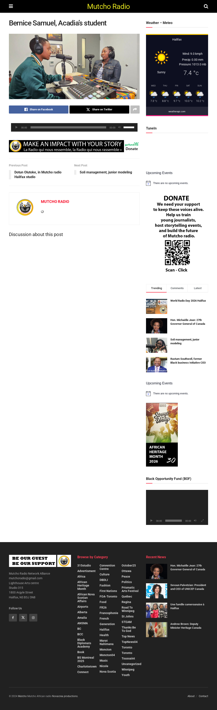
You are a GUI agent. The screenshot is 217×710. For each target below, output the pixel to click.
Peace (126, 576)
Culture (105, 574)
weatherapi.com (176, 111)
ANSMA (82, 623)
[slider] (68, 127)
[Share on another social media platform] (135, 109)
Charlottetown (87, 666)
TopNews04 (130, 642)
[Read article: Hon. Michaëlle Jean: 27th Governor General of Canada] (156, 571)
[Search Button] (206, 6)
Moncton (105, 649)
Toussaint (128, 658)
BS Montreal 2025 (85, 659)
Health (104, 635)
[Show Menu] (11, 6)
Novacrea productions (65, 696)
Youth (126, 675)
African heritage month (83, 585)
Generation (107, 624)
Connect (83, 672)
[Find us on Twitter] (23, 617)
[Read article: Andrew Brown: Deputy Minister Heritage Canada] (156, 629)
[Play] (16, 127)
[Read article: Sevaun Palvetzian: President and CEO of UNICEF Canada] (156, 591)
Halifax (104, 629)
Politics (127, 582)
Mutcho (22, 696)
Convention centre (107, 567)
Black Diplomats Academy (84, 643)
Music (104, 660)
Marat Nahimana (107, 642)
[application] (74, 127)
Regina (126, 602)
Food (103, 602)
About (191, 696)
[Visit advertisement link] (74, 146)
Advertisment (86, 571)
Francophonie (109, 613)
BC (79, 628)
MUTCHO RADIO (55, 201)
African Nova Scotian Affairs (86, 598)
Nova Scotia (108, 671)
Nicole (104, 666)
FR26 (103, 607)
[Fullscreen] (202, 521)
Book (80, 652)
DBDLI (104, 580)
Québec (127, 596)
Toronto (127, 647)
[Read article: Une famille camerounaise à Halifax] (156, 610)
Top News (128, 636)
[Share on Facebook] (38, 109)
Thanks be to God (129, 629)
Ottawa (126, 571)
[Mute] (119, 127)
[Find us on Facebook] (13, 617)
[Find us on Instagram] (33, 617)
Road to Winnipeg (128, 609)
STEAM (127, 622)
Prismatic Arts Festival (130, 589)
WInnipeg (128, 669)
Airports (82, 606)
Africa (81, 576)
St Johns (128, 616)
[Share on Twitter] (99, 109)
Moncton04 (107, 655)
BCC (80, 634)
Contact (203, 696)
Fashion (105, 585)
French (104, 618)
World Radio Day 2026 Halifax (188, 300)
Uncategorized (131, 664)
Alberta (82, 612)
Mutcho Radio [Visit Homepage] (108, 6)
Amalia (82, 617)
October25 (129, 565)
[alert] (177, 183)
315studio (84, 565)
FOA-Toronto (108, 596)
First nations (108, 591)
